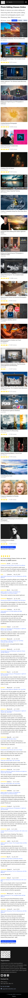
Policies (14, 996)
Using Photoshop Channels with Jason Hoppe (11, 749)
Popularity (14, 20)
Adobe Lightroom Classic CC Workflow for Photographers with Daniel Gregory (10, 592)
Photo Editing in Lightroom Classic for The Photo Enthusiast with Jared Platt (12, 641)
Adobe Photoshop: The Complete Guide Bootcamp (14, 388)
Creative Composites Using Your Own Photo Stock (14, 211)
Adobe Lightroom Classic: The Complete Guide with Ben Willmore (14, 843)
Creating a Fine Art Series (7, 168)
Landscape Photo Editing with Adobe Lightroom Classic (13, 232)
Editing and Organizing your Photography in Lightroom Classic (12, 253)
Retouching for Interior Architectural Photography (13, 297)
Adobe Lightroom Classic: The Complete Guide (13, 59)
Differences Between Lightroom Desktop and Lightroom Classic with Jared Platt (14, 772)
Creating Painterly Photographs (9, 123)
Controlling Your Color (6, 476)
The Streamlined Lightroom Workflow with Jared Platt (13, 689)
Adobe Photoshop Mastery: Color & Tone (11, 453)
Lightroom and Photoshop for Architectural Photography (12, 519)
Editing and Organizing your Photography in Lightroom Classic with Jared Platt (13, 629)
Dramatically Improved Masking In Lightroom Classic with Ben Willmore (13, 651)
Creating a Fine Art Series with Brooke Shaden (12, 858)
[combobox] (15, 2)
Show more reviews (8, 941)
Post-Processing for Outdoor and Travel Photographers (11, 340)
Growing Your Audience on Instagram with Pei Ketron (13, 600)
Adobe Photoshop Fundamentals (9, 146)
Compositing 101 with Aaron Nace (8, 739)
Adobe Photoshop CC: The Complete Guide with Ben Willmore (13, 896)
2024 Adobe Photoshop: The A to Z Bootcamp (13, 38)
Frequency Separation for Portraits (9, 496)
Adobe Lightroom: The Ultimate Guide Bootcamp (13, 81)
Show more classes (8, 547)
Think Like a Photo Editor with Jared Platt (10, 760)
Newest (20, 20)
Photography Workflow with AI (8, 320)
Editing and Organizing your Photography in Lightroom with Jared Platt (13, 674)
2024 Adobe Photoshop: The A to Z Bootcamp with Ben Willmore (14, 577)
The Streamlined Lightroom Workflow (10, 410)
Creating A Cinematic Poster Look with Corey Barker (13, 565)
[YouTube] (2, 975)
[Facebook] (5, 975)
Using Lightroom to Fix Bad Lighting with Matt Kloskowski (11, 612)
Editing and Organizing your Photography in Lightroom (12, 102)
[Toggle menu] (26, 2)
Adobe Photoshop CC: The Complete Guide (12, 275)
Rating (25, 20)
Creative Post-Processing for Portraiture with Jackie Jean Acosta (14, 831)
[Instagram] (8, 975)
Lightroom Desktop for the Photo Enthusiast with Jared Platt (13, 880)
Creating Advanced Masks (7, 540)
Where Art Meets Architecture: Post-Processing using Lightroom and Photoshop (13, 364)
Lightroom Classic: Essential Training (10, 191)
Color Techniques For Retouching (9, 431)
